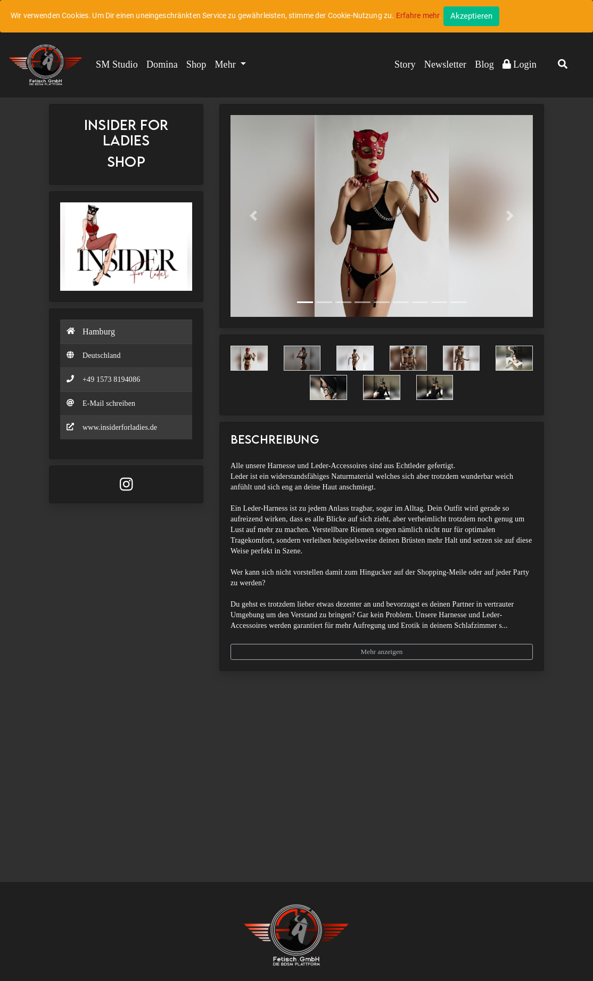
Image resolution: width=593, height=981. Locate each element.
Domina (162, 64)
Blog (484, 64)
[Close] (471, 16)
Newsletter (445, 64)
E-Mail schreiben (109, 403)
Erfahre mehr (418, 15)
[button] (562, 65)
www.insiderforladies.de (120, 427)
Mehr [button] (226, 64)
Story (405, 64)
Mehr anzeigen (382, 652)
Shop (196, 64)
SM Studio (117, 64)
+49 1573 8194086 (111, 379)
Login (520, 64)
